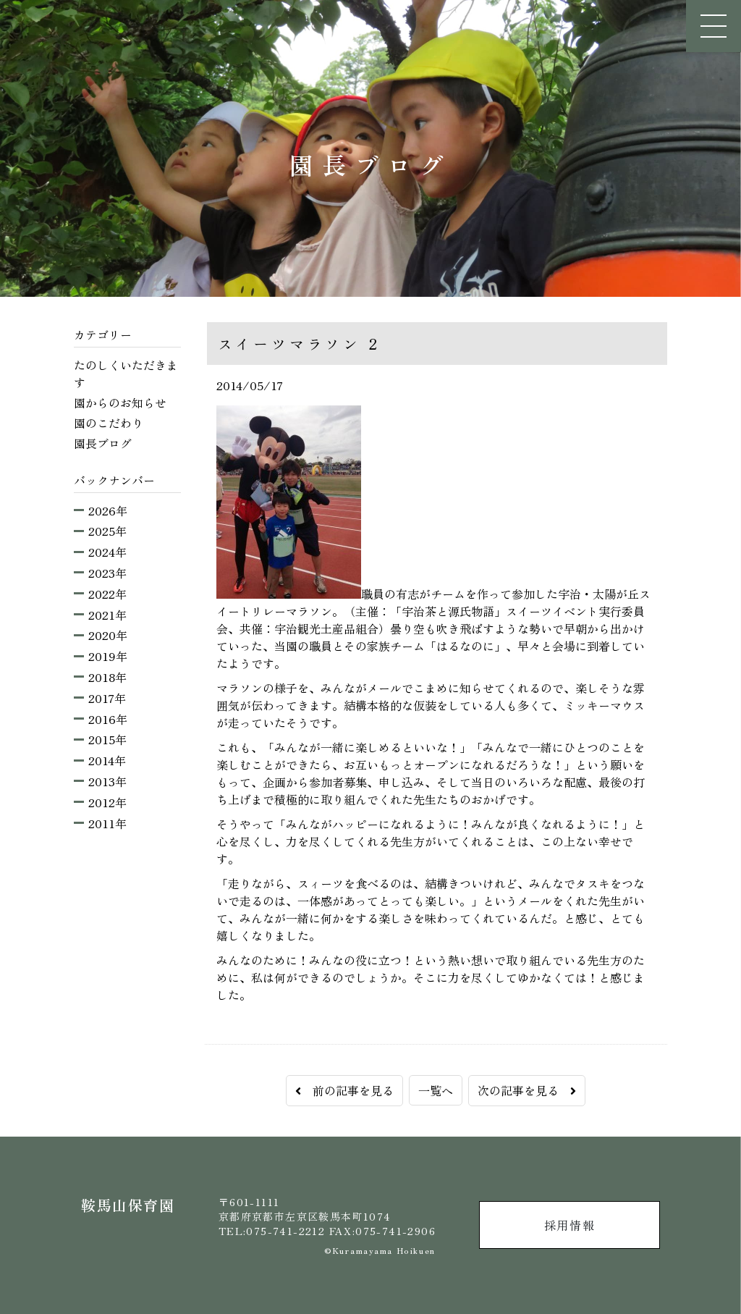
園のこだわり (108, 422)
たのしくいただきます (126, 373)
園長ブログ (103, 443)
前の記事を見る (344, 1090)
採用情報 (569, 1225)
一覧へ (435, 1090)
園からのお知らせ (120, 402)
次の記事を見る (527, 1090)
